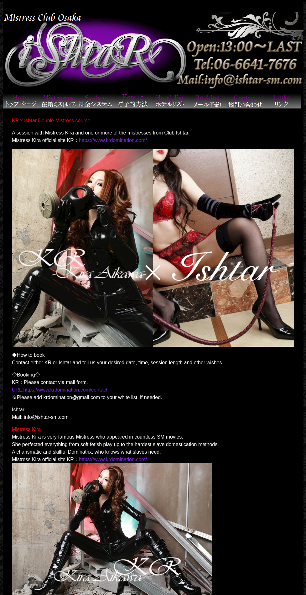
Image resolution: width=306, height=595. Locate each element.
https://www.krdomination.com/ (113, 140)
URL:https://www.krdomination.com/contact (59, 389)
